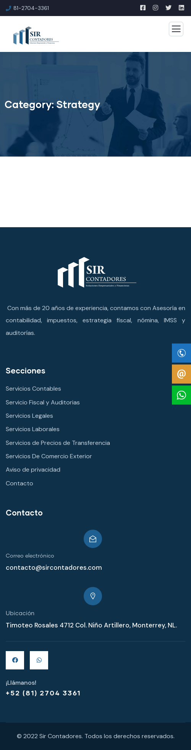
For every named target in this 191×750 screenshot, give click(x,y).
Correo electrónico (30, 556)
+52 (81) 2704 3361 (43, 693)
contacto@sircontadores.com (54, 567)
